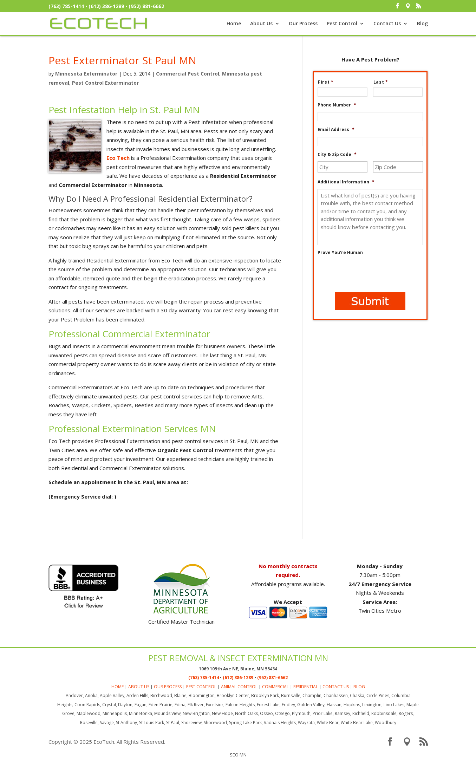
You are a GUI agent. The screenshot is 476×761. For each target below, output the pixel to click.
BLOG (359, 687)
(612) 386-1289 (106, 6)
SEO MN (238, 755)
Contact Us (387, 24)
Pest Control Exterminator (105, 82)
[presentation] (371, 273)
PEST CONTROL (201, 687)
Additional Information (346, 182)
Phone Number (337, 105)
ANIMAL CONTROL (239, 687)
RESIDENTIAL (305, 687)
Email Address (336, 129)
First (328, 82)
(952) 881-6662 (146, 6)
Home (234, 24)
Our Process (303, 24)
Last (383, 82)
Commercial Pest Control (187, 73)
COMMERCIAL (275, 687)
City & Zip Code (337, 154)
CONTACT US (335, 687)
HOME (117, 687)
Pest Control (342, 24)
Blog (422, 24)
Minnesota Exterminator (86, 73)
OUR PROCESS (168, 687)
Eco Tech (118, 157)
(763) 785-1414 (66, 6)
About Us (261, 24)
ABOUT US (138, 687)
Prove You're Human (340, 252)
